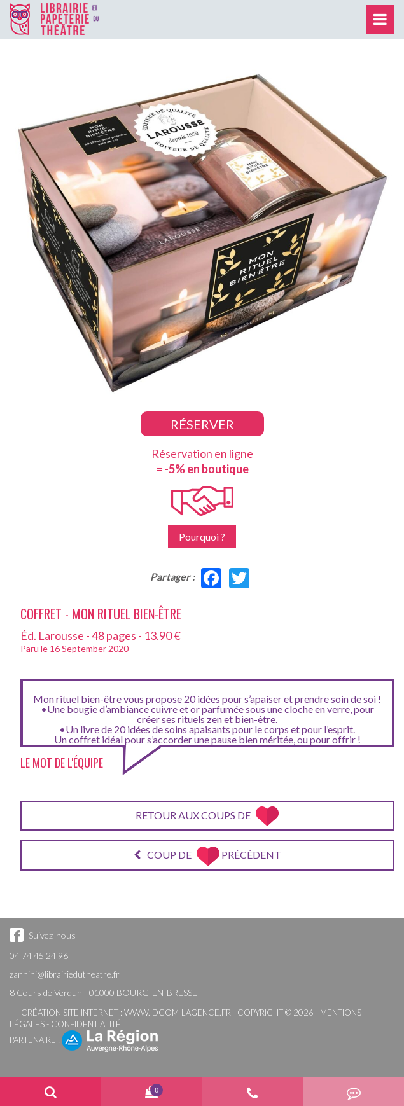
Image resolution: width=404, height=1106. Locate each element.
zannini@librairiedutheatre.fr (65, 974)
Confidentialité (86, 1024)
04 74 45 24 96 (39, 955)
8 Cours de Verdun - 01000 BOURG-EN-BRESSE (103, 992)
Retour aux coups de (207, 816)
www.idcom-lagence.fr (177, 1012)
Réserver (202, 424)
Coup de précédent (207, 856)
